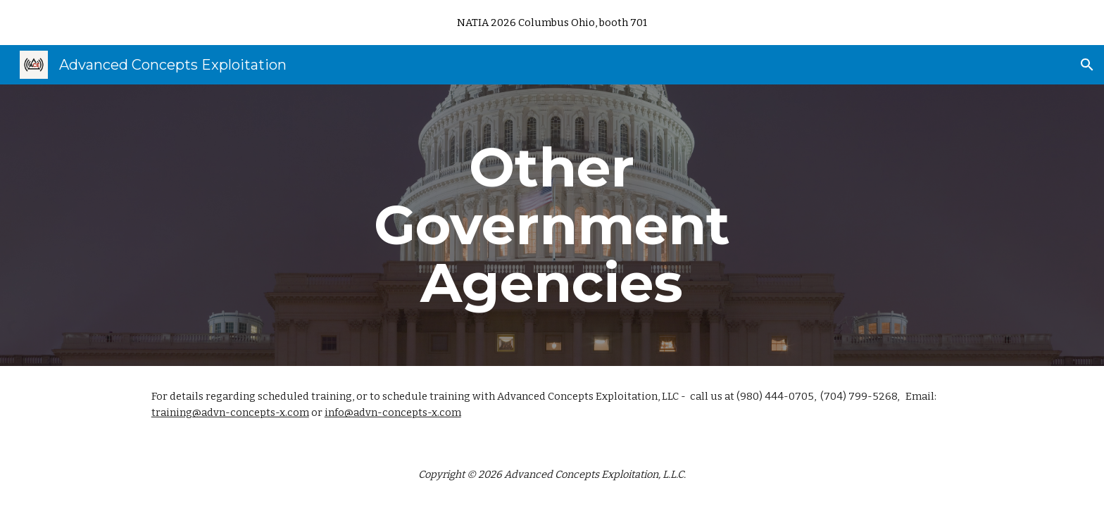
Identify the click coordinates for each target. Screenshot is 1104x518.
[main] (552, 225)
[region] (552, 22)
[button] (1087, 65)
